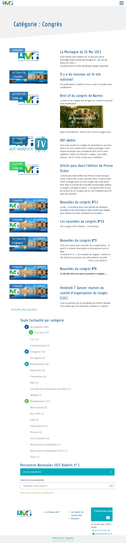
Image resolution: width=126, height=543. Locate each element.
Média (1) (33, 395)
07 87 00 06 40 (102, 530)
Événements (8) (37, 364)
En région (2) (35, 358)
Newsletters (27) (37, 401)
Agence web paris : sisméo (63, 541)
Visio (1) (32, 457)
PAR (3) (32, 419)
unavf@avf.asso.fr (104, 533)
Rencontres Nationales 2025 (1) (46, 450)
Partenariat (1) (36, 426)
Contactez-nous (103, 515)
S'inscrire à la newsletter (32, 480)
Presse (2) (33, 432)
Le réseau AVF (52, 511)
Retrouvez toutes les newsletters (37, 492)
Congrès (17, 50)
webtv (108, 184)
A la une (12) (39, 332)
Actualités (19, 72)
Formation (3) (35, 376)
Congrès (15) (35, 351)
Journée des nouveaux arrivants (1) (48, 388)
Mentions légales (63, 538)
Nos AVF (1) (34, 413)
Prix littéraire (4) (37, 438)
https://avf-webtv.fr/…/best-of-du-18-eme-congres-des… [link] (86, 132)
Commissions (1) (37, 345)
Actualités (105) (37, 327)
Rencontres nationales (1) (42, 444)
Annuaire (75, 518)
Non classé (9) (36, 407)
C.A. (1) (31, 339)
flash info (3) (35, 370)
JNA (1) (31, 382)
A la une (17, 164)
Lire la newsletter (67, 471)
